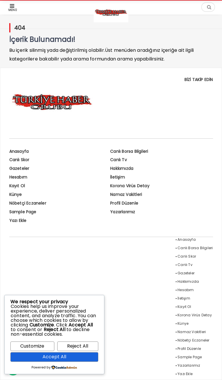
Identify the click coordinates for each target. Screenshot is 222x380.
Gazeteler (19, 168)
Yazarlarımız (122, 212)
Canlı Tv (118, 160)
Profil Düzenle (124, 203)
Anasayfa (19, 151)
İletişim (117, 177)
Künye (15, 194)
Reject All (77, 346)
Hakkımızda (121, 168)
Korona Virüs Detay (129, 186)
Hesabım (18, 177)
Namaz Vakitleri (126, 194)
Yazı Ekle (18, 220)
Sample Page (22, 212)
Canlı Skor (19, 160)
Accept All (54, 356)
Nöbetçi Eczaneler (27, 203)
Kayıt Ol (17, 186)
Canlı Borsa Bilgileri (129, 151)
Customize (32, 346)
